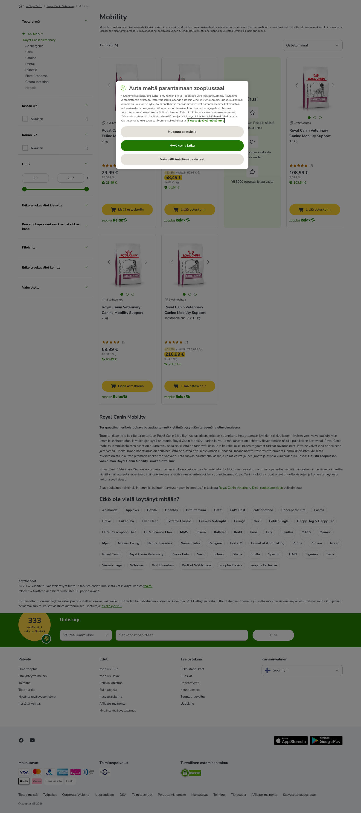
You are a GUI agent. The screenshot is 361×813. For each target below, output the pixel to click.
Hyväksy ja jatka (182, 145)
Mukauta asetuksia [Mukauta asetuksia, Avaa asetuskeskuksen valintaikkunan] (182, 132)
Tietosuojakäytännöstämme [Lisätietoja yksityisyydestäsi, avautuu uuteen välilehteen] (206, 120)
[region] (182, 125)
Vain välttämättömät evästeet (182, 159)
